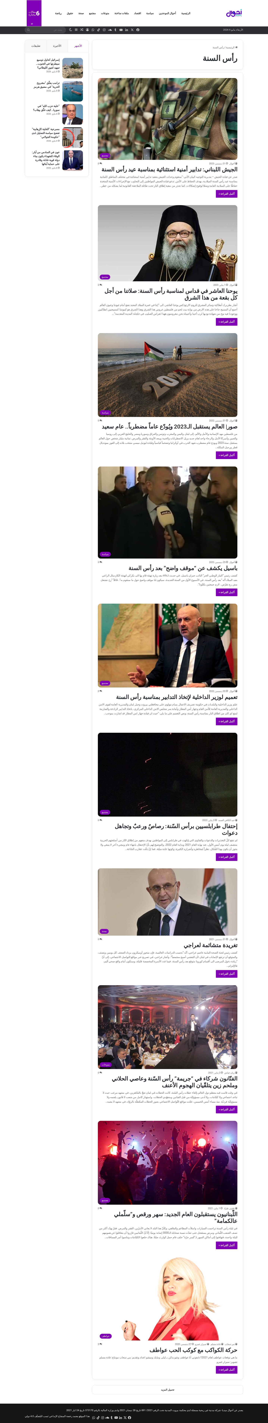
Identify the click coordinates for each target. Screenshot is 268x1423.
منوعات (105, 13)
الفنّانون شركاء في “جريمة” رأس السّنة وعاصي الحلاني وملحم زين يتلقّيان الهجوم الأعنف (174, 1082)
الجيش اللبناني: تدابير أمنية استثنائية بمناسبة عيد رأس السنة (169, 169)
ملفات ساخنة (121, 13)
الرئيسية (185, 13)
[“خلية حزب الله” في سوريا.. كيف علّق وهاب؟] (72, 114)
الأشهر (78, 46)
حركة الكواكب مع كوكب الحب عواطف (193, 1350)
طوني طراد (229, 1208)
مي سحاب (230, 1344)
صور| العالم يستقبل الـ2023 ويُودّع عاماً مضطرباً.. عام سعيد (169, 426)
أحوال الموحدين (167, 13)
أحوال (232, 163)
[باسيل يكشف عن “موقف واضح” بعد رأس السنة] (167, 513)
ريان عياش (229, 1072)
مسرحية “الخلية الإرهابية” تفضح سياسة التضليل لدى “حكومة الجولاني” (45, 133)
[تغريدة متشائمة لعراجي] (167, 902)
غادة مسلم (216, 1344)
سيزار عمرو (200, 1344)
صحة (81, 13)
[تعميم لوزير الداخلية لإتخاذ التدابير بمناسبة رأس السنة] (167, 645)
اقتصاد (137, 13)
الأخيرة (57, 46)
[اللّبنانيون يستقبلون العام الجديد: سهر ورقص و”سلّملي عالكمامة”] (167, 1163)
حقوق (70, 13)
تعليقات (35, 46)
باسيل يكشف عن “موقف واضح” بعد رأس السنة (182, 568)
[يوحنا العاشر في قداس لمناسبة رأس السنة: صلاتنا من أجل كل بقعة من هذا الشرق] (167, 243)
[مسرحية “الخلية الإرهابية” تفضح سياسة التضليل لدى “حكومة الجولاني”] (72, 137)
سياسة (150, 13)
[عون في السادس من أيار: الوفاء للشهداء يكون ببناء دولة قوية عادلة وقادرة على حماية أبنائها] (72, 160)
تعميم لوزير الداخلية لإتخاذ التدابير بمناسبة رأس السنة (176, 697)
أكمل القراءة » (227, 193)
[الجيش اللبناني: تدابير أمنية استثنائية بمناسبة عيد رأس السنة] (167, 119)
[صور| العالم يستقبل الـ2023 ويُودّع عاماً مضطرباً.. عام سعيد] (167, 375)
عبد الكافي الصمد (226, 820)
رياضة (58, 13)
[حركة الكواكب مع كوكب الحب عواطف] (167, 1298)
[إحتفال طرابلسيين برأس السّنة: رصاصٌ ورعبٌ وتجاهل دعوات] (167, 775)
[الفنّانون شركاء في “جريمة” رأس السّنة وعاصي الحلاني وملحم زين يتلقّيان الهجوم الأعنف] (167, 1027)
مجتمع (92, 13)
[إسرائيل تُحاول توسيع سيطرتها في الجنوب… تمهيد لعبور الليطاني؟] (72, 68)
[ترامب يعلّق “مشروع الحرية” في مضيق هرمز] (72, 91)
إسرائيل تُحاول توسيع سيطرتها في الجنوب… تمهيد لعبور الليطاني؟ (47, 63)
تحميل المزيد (167, 1389)
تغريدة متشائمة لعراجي (210, 945)
